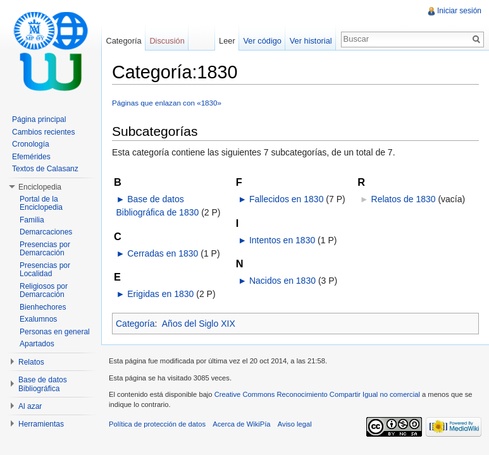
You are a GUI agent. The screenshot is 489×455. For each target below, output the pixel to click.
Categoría (135, 323)
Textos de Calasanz (45, 168)
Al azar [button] (30, 406)
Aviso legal (295, 424)
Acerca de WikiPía (241, 424)
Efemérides (31, 156)
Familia (32, 219)
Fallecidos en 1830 (286, 199)
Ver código (262, 41)
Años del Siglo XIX (198, 323)
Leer (227, 41)
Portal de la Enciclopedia (41, 203)
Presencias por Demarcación (45, 249)
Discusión (166, 41)
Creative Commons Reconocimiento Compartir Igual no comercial (317, 394)
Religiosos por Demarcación (44, 291)
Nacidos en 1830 (282, 281)
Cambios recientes (43, 132)
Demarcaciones (46, 232)
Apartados (37, 343)
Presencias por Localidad (45, 270)
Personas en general (55, 331)
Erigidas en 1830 (160, 294)
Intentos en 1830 (282, 240)
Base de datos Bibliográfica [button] (42, 384)
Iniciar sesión (459, 10)
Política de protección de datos (157, 424)
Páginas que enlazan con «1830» (166, 103)
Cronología (30, 144)
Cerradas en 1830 (162, 253)
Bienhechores (43, 307)
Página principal (39, 119)
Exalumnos (38, 319)
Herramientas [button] (41, 424)
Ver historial (311, 41)
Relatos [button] (31, 362)
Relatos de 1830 (403, 199)
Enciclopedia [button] (39, 187)
